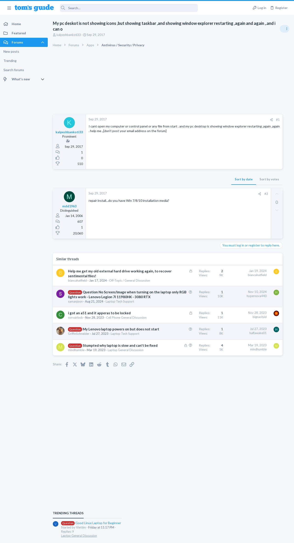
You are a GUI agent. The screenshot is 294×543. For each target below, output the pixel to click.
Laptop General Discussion (247, 277)
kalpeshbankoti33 (69, 35)
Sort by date (177, 179)
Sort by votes (202, 179)
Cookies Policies (129, 536)
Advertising (97, 536)
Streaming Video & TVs (244, 295)
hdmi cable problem (250, 287)
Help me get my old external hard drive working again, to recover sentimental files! (94, 276)
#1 (211, 119)
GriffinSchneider (78, 375)
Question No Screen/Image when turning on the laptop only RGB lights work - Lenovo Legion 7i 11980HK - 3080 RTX (96, 310)
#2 (199, 194)
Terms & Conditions (190, 536)
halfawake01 (191, 370)
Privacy (159, 536)
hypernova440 (190, 305)
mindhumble (76, 400)
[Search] (129, 8)
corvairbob (75, 350)
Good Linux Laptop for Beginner (259, 264)
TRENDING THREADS (235, 255)
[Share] (205, 120)
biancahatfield (77, 285)
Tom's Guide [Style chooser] (256, 517)
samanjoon (75, 325)
